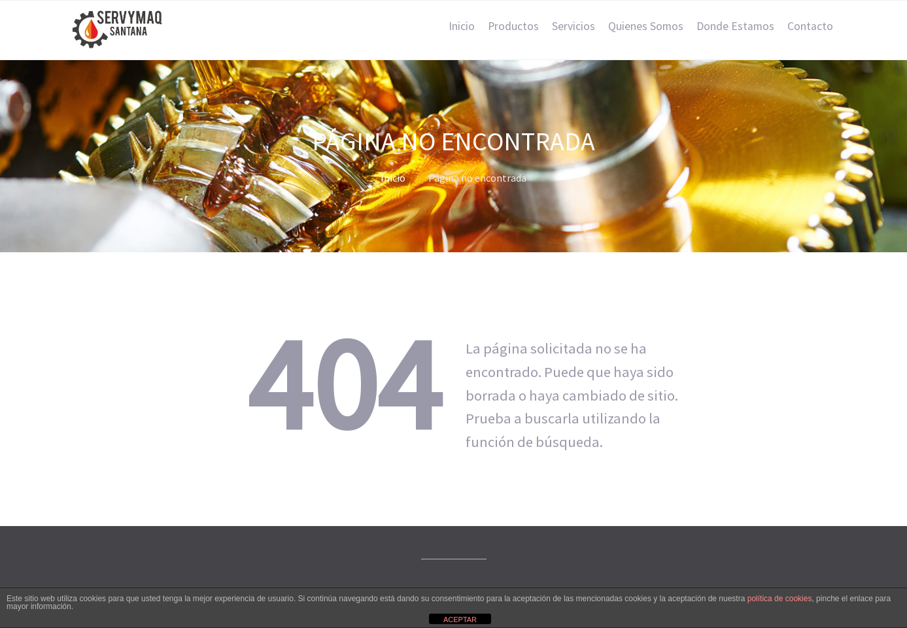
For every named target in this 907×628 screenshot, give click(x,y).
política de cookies (779, 598)
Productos (513, 26)
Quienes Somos (645, 26)
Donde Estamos (735, 26)
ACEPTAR (460, 619)
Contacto (810, 26)
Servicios (573, 26)
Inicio (462, 26)
